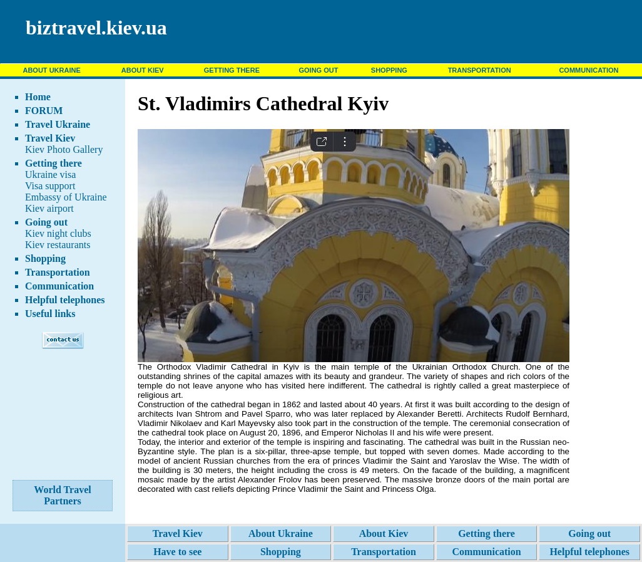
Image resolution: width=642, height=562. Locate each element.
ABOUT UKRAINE (51, 70)
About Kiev (384, 533)
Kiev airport (49, 208)
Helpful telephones (65, 299)
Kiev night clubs (58, 233)
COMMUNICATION (588, 70)
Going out (46, 222)
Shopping (45, 258)
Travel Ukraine (57, 124)
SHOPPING (389, 70)
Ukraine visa (50, 174)
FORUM (44, 110)
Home (38, 96)
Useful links (50, 313)
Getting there (53, 163)
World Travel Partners (62, 495)
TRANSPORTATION (479, 70)
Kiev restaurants (57, 244)
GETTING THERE (232, 70)
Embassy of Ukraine (66, 197)
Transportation (57, 272)
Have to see (177, 551)
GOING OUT (318, 70)
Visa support (50, 185)
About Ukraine (280, 533)
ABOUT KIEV (142, 70)
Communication (59, 286)
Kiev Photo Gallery (64, 149)
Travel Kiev (50, 138)
